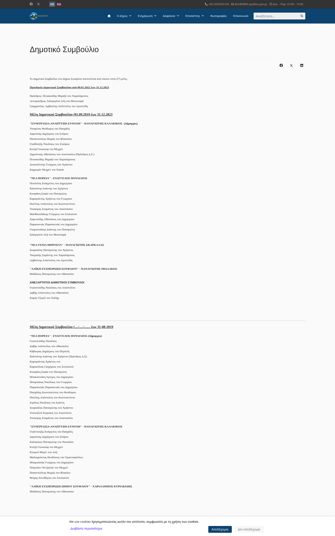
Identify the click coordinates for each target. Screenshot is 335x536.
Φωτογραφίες (218, 16)
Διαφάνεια (169, 16)
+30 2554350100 (218, 4)
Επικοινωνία (240, 16)
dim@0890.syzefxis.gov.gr (251, 4)
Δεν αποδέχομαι (249, 529)
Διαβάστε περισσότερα (86, 528)
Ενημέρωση (145, 16)
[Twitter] (38, 4)
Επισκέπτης (192, 16)
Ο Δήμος (122, 16)
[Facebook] (31, 4)
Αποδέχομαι (220, 529)
